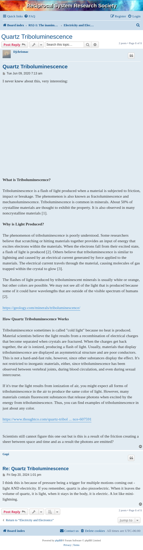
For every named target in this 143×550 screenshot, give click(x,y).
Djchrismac (20, 52)
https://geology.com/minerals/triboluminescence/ (41, 307)
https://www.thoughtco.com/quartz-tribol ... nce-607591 (47, 419)
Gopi (6, 454)
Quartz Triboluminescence (37, 36)
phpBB (58, 540)
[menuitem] (29, 16)
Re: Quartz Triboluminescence (36, 468)
